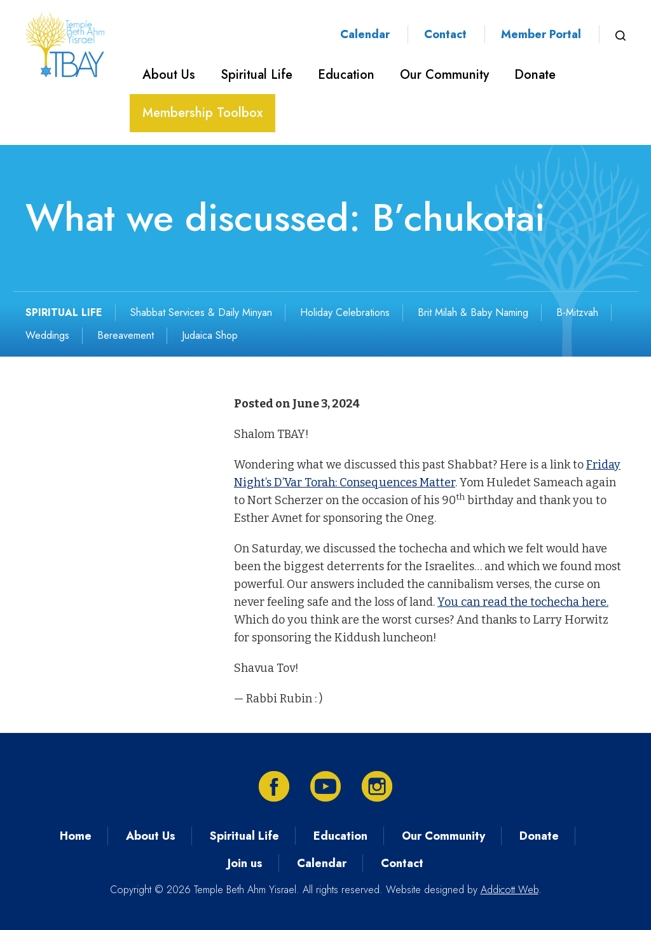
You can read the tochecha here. (522, 602)
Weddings (47, 335)
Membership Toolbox (202, 113)
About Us (168, 74)
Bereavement (125, 335)
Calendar (365, 34)
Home (76, 836)
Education (346, 74)
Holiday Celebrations (345, 312)
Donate (535, 74)
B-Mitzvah (577, 312)
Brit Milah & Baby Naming (473, 312)
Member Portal (541, 34)
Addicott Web (509, 889)
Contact (445, 34)
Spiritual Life (256, 74)
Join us (245, 863)
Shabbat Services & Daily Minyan (201, 312)
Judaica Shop (210, 335)
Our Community (444, 74)
